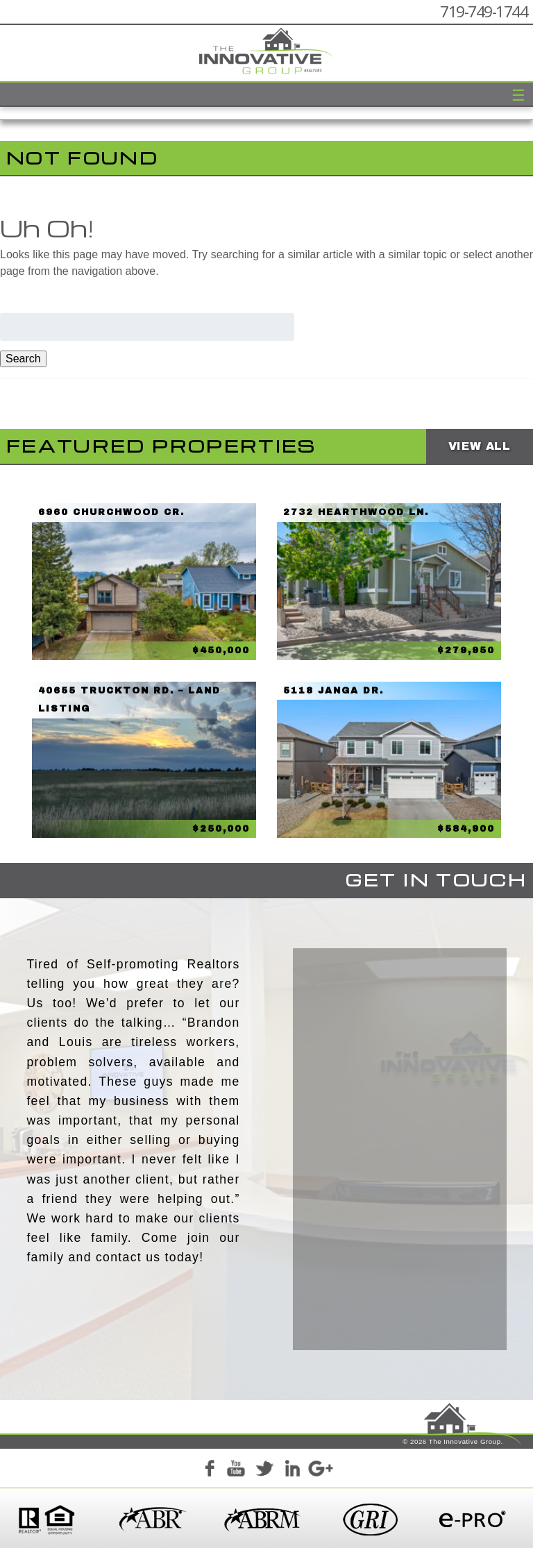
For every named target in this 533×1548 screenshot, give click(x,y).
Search (23, 358)
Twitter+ (264, 1471)
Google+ (319, 1471)
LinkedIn (292, 1471)
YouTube (236, 1471)
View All (479, 446)
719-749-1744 (483, 11)
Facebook (208, 1471)
